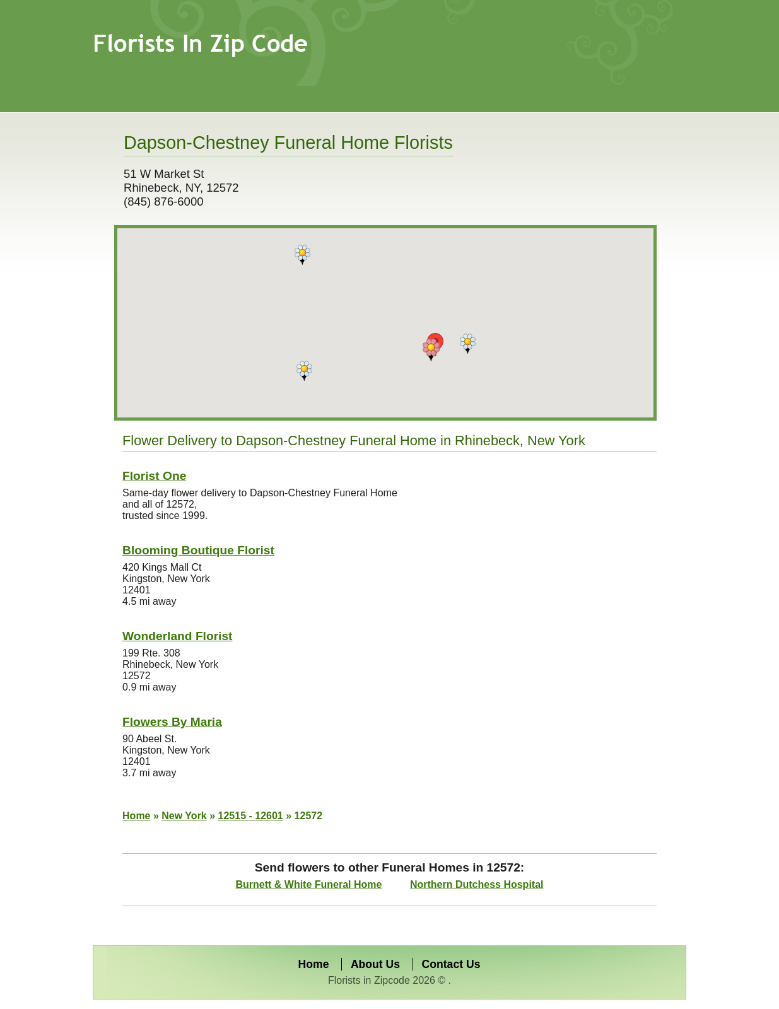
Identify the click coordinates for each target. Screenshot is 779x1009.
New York (183, 815)
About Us (375, 964)
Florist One (154, 475)
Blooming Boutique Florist (198, 550)
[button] (431, 350)
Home (136, 815)
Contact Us (451, 964)
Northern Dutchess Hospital (477, 884)
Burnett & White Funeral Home (308, 884)
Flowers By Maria (172, 721)
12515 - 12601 (250, 815)
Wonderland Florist (177, 636)
